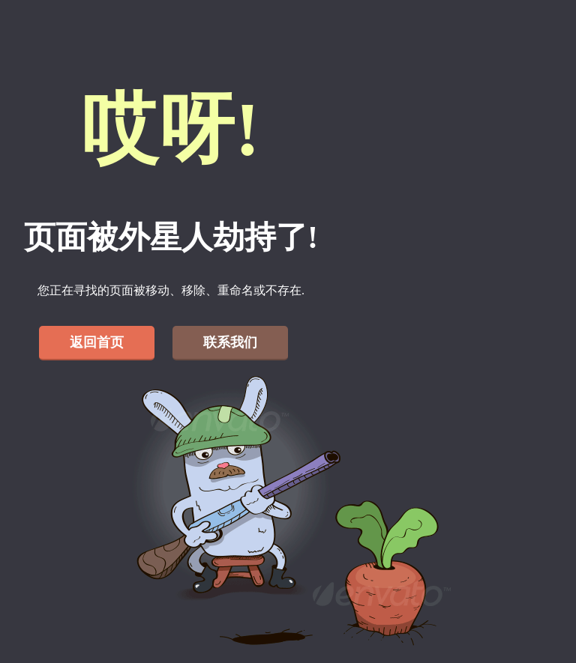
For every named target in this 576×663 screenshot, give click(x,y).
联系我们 (230, 342)
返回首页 (97, 342)
